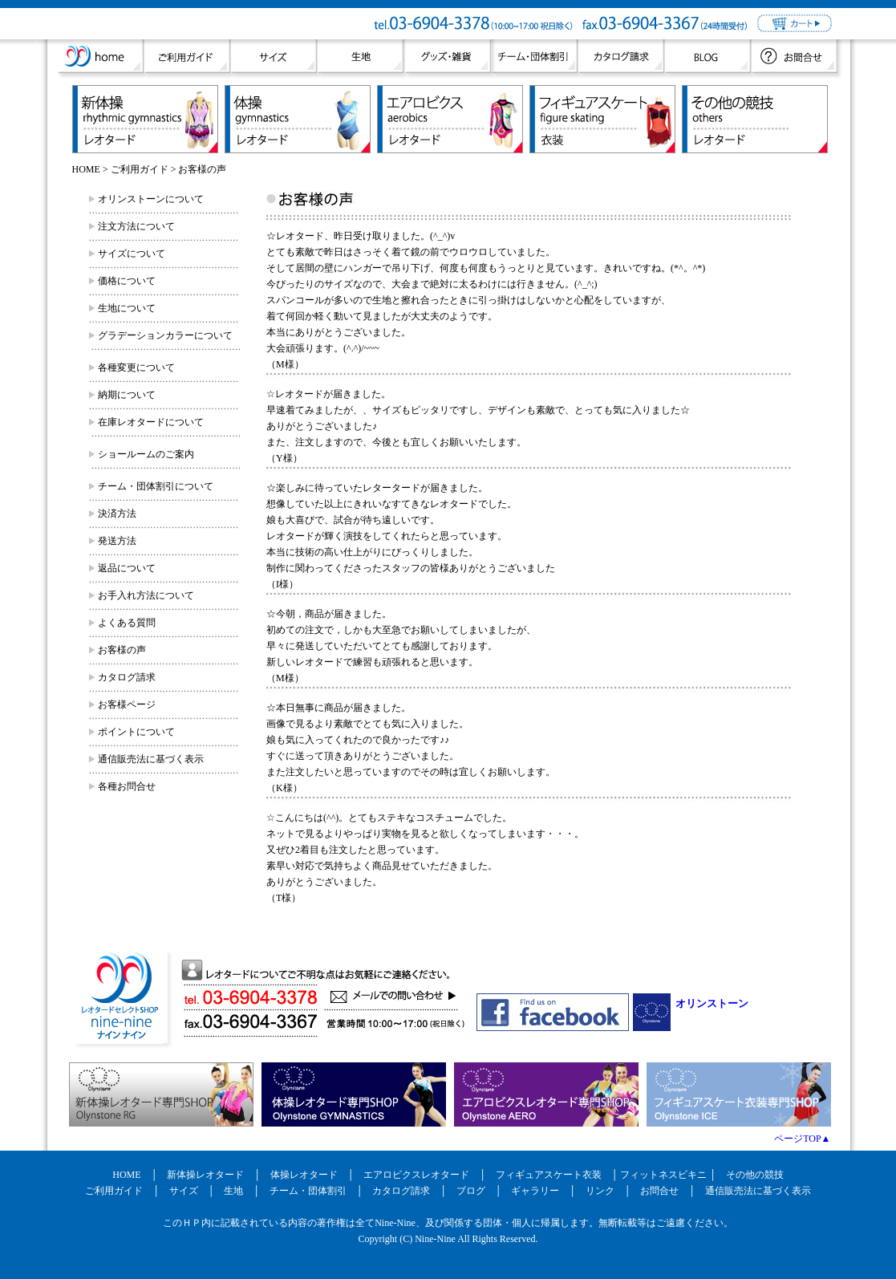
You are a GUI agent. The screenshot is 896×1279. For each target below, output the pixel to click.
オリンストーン (711, 1003)
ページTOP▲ (802, 1138)
